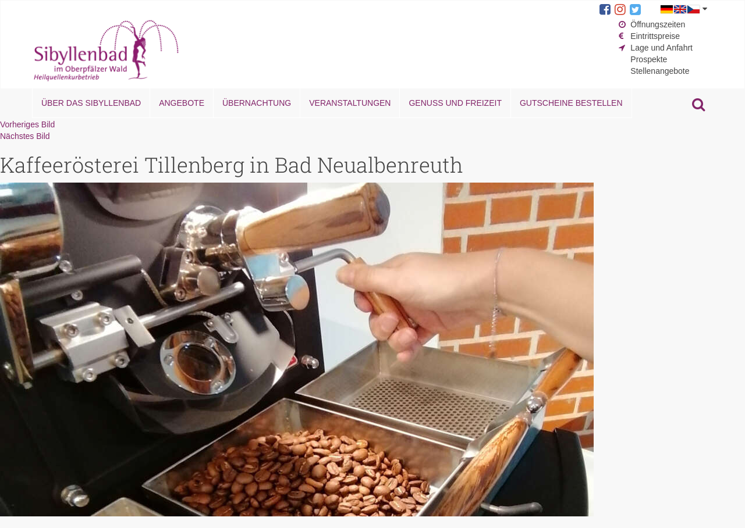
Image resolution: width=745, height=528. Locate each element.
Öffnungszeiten (657, 24)
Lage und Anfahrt (661, 47)
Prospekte (648, 59)
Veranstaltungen (350, 103)
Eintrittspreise (655, 36)
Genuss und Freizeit (455, 103)
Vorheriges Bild (27, 124)
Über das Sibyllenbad (91, 103)
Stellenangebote (659, 71)
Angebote (181, 103)
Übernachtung (256, 103)
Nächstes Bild (25, 136)
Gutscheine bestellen (571, 103)
